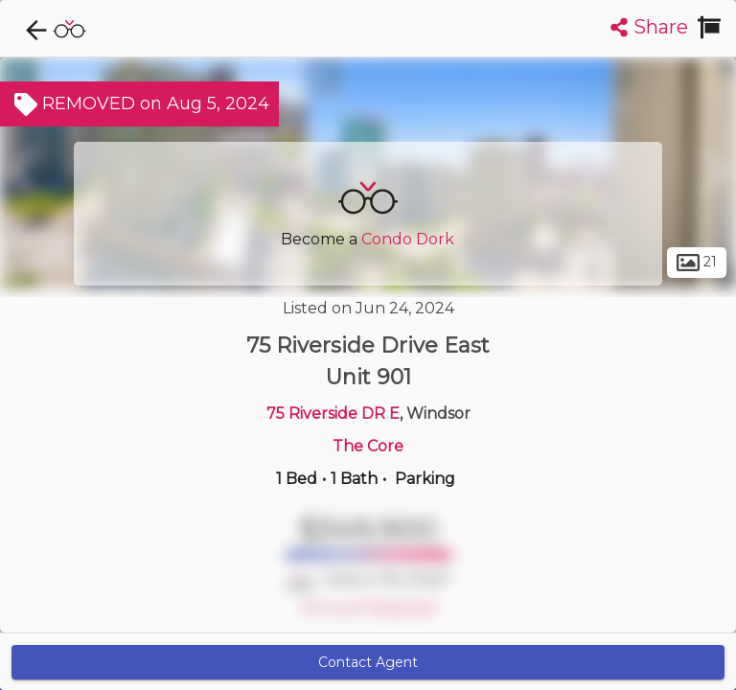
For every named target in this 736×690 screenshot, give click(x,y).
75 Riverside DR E (333, 413)
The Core (368, 446)
